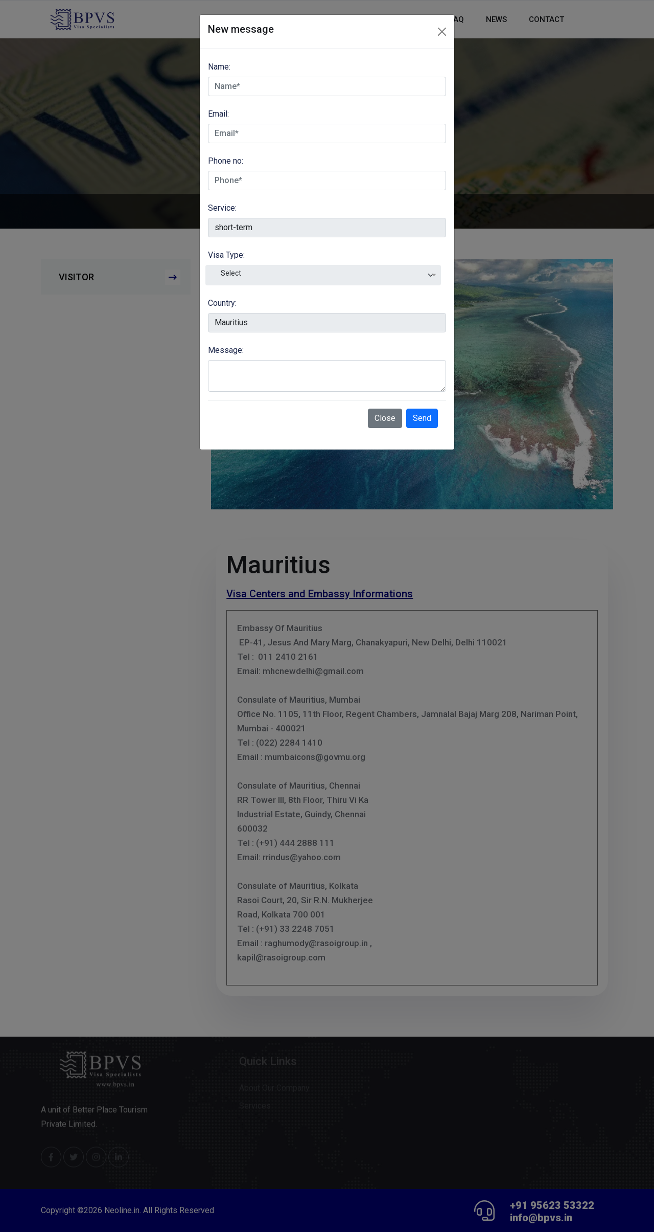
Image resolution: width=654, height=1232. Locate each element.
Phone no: (225, 161)
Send (422, 418)
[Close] (442, 32)
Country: (222, 303)
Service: (222, 208)
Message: (226, 350)
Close (385, 418)
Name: (219, 67)
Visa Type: (226, 255)
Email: (218, 114)
